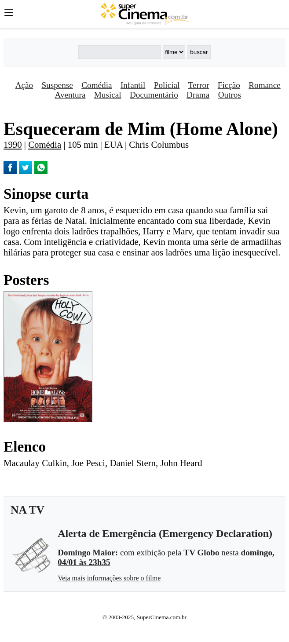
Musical (107, 94)
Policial (167, 85)
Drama (198, 94)
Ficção (229, 85)
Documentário (154, 94)
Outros (229, 94)
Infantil (133, 85)
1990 (13, 144)
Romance (264, 85)
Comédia (96, 85)
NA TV (27, 509)
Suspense (57, 85)
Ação (24, 85)
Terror (198, 85)
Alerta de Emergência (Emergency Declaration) (165, 533)
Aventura (70, 94)
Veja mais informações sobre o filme (109, 578)
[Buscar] (119, 52)
